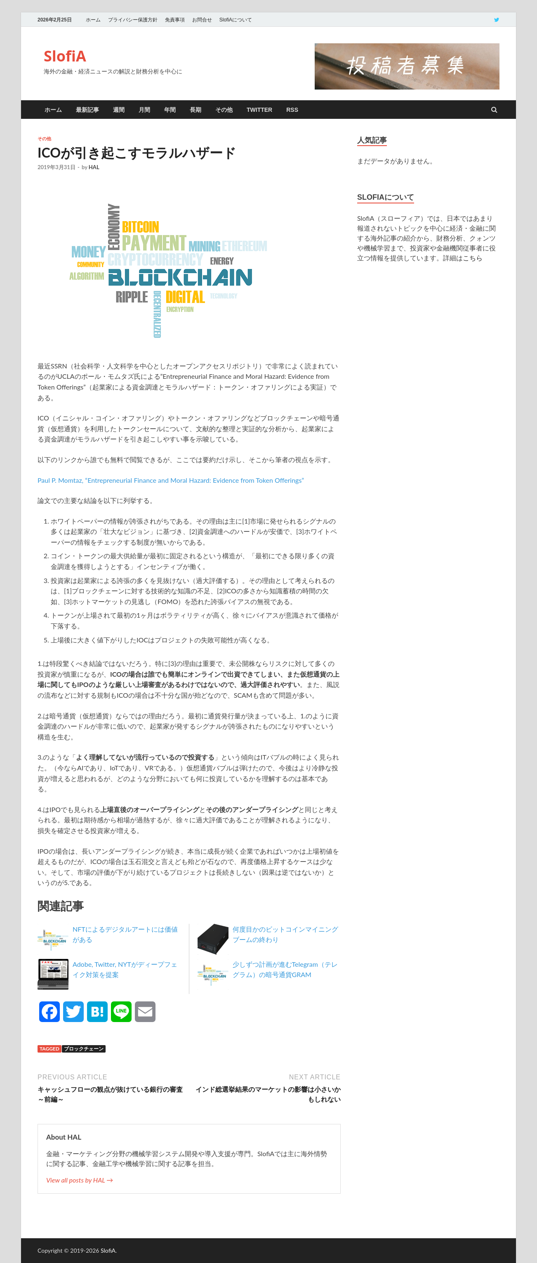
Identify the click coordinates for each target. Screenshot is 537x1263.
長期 (195, 109)
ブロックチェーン (84, 1049)
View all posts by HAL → (79, 1180)
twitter (259, 109)
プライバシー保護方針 (133, 20)
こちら (473, 258)
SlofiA (65, 56)
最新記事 (87, 109)
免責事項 (175, 20)
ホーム (93, 20)
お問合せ (202, 20)
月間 (144, 109)
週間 (119, 109)
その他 (224, 109)
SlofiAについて (235, 20)
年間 (170, 109)
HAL (94, 167)
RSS (292, 109)
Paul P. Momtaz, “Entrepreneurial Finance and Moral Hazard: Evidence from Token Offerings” (171, 480)
